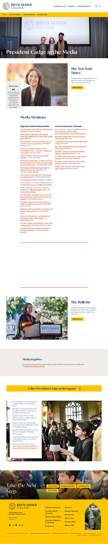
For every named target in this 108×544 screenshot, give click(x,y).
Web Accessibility (82, 535)
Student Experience (83, 6)
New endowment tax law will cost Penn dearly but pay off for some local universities (36, 142)
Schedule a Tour (84, 486)
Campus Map (70, 521)
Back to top (104, 499)
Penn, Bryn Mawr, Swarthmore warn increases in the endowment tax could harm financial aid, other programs (36, 197)
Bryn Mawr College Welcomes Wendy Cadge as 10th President (70, 137)
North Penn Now (80, 134)
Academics (71, 6)
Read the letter (77, 87)
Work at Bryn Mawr (53, 516)
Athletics (68, 507)
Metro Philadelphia (61, 131)
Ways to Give (52, 490)
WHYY (45, 190)
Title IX (99, 533)
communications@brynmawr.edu (34, 366)
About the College (14, 14)
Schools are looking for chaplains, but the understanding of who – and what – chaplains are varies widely (36, 151)
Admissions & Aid (60, 6)
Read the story (77, 319)
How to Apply (52, 486)
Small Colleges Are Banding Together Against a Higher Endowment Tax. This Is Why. (35, 169)
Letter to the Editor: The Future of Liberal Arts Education (34, 157)
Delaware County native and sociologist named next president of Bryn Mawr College (35, 217)
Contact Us (12, 519)
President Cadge (42, 14)
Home (4, 14)
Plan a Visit (69, 518)
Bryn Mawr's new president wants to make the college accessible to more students (34, 203)
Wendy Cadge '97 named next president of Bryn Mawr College (70, 167)
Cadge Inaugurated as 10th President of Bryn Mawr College (71, 142)
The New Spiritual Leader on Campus (32, 180)
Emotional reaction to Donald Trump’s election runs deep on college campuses (36, 210)
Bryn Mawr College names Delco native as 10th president (70, 162)
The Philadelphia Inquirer (28, 185)
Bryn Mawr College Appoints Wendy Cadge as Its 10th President (70, 147)
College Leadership (28, 14)
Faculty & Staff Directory (51, 512)
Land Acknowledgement (95, 535)
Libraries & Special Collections (52, 521)
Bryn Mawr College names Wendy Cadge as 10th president (70, 157)
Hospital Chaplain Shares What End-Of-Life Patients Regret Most (36, 130)
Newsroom (69, 514)
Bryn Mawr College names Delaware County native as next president (36, 224)
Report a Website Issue (90, 533)
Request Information (68, 486)
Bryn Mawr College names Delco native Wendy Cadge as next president (70, 152)
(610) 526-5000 (13, 518)
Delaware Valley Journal (67, 134)
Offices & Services (52, 507)
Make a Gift (69, 525)
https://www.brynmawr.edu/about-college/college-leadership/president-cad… (25, 447)
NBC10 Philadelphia (45, 185)
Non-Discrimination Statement (60, 533)
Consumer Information (75, 533)
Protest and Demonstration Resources (40, 533)
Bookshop (49, 526)
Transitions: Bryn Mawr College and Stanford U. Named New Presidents (35, 229)
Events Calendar (71, 511)
